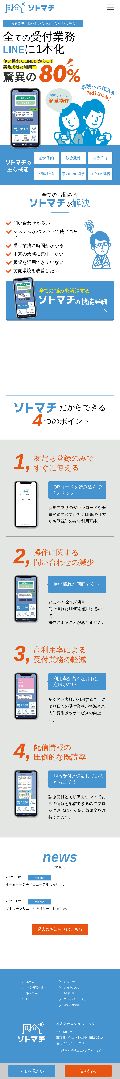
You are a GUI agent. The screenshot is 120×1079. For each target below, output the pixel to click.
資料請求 (88, 1071)
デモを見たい (32, 1071)
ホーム (30, 981)
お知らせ (69, 981)
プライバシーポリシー (78, 999)
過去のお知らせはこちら (60, 929)
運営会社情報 (72, 1004)
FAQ (29, 998)
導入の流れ (33, 993)
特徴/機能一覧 (34, 987)
